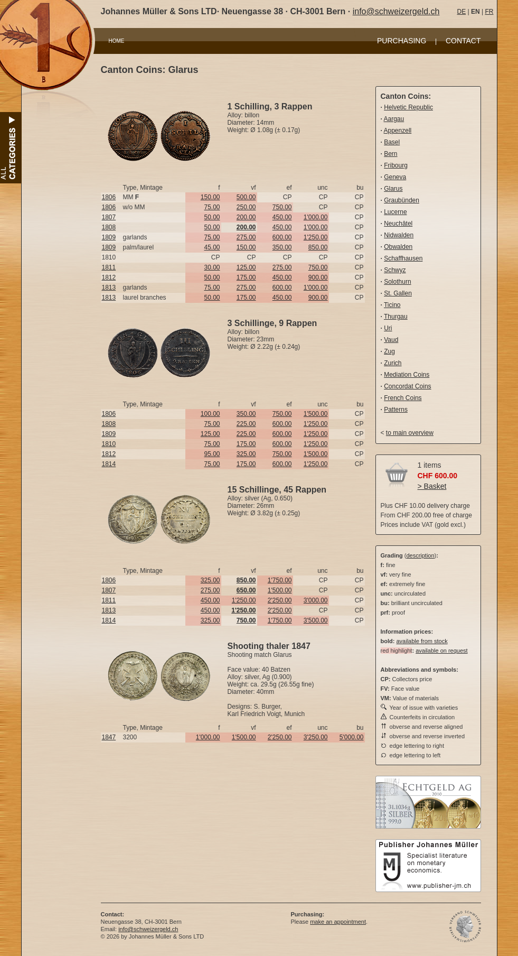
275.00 (246, 237)
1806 (109, 197)
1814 (109, 464)
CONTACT (463, 40)
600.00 (282, 237)
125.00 (246, 267)
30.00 (212, 267)
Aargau (394, 119)
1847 (109, 737)
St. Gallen (398, 293)
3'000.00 (316, 600)
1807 (109, 217)
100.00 (210, 413)
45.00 (212, 247)
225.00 (246, 424)
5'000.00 (352, 737)
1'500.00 (316, 413)
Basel (392, 142)
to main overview (410, 433)
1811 (109, 267)
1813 (109, 287)
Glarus (393, 188)
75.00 (212, 207)
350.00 (282, 247)
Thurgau (396, 316)
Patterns (396, 409)
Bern (390, 153)
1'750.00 (280, 580)
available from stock (421, 641)
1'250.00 (316, 237)
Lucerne (395, 212)
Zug (389, 351)
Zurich (392, 363)
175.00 (246, 277)
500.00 (246, 197)
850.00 (318, 247)
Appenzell (398, 130)
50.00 (212, 217)
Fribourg (396, 165)
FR (489, 11)
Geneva (395, 177)
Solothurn (397, 281)
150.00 (210, 197)
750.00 (282, 207)
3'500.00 (316, 620)
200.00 (246, 217)
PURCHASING (401, 40)
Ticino (392, 305)
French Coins (402, 398)
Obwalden (398, 246)
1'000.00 (316, 217)
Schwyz (395, 270)
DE (461, 11)
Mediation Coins (406, 374)
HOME (117, 41)
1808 (109, 227)
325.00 (246, 454)
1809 (109, 237)
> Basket (432, 486)
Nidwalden (398, 235)
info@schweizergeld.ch (396, 11)
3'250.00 (316, 737)
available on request (441, 650)
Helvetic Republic (408, 107)
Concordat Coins (407, 386)
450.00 (282, 217)
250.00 (246, 207)
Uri (388, 328)
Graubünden (401, 200)
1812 (109, 277)
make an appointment (338, 921)
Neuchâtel (398, 223)
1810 (109, 444)
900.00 (318, 277)
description (420, 555)
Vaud (391, 340)
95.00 (212, 454)
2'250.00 (280, 600)
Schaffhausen (403, 258)
